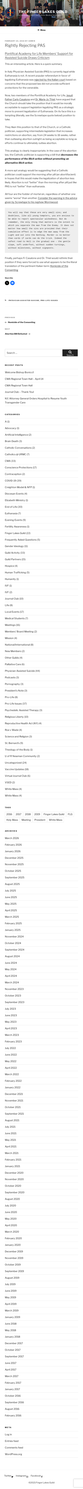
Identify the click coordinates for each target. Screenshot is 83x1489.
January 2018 (12, 1336)
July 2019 (10, 1284)
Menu (41, 30)
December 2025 (14, 857)
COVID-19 (10, 480)
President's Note (14, 690)
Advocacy (10, 428)
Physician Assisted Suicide (24, 300)
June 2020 (11, 1212)
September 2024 (14, 949)
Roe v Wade (11, 730)
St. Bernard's (12, 743)
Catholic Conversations (18, 447)
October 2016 (13, 1395)
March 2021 (11, 1153)
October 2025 (13, 870)
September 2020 (14, 1192)
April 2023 (11, 1028)
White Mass (11, 789)
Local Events (12, 611)
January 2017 (12, 1389)
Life (7, 605)
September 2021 (14, 1113)
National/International (17, 644)
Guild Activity (12, 552)
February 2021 (13, 1159)
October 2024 (13, 943)
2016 (9, 814)
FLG (70, 814)
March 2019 (12, 1310)
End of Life (11, 506)
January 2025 (13, 930)
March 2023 (12, 1035)
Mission (9, 638)
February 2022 (13, 1080)
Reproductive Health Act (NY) (21, 723)
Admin (31, 41)
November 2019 (14, 1258)
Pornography (12, 684)
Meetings (10, 625)
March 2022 (12, 1074)
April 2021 (10, 1146)
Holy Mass (12, 819)
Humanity (10, 579)
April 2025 (11, 910)
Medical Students (15, 618)
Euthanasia (11, 513)
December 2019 (14, 1251)
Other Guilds (12, 657)
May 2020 (11, 1218)
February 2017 (13, 1382)
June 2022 (11, 1054)
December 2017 (14, 1343)
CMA (8, 461)
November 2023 (14, 989)
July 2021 (10, 1126)
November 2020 (14, 1179)
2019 (37, 814)
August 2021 (12, 1120)
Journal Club (12, 598)
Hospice (9, 565)
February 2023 (13, 1041)
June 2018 (11, 1323)
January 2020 (13, 1244)
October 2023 (13, 995)
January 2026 (13, 851)
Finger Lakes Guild (15, 533)
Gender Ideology (14, 546)
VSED (8, 782)
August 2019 (12, 1277)
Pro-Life (9, 697)
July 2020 (10, 1205)
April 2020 (11, 1225)
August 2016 (12, 1409)
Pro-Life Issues (49, 300)
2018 (28, 814)
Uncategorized (13, 762)
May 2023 (11, 1021)
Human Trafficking (15, 572)
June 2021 (10, 1133)
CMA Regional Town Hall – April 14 (24, 378)
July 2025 (10, 890)
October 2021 (13, 1107)
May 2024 (11, 969)
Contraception (13, 474)
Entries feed (12, 1441)
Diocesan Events (14, 493)
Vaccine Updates (14, 769)
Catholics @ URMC (15, 454)
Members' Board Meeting (19, 631)
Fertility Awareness (15, 526)
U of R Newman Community (20, 756)
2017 (18, 814)
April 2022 (11, 1067)
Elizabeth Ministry (15, 500)
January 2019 (12, 1317)
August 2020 (12, 1199)
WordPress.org (13, 1454)
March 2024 (12, 982)
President (39, 819)
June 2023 (11, 1015)
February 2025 (13, 923)
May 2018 (10, 1330)
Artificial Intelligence (16, 434)
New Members (13, 651)
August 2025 (12, 884)
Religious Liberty (14, 716)
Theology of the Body (17, 749)
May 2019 (10, 1297)
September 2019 (14, 1271)
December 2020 (14, 1172)
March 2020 (12, 1231)
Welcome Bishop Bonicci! (19, 372)
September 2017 (14, 1356)
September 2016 (14, 1402)
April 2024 (11, 975)
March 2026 (12, 838)
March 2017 (11, 1376)
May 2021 (10, 1139)
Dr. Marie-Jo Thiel (45, 99)
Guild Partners (13, 559)
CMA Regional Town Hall (18, 385)
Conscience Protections (18, 467)
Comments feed (14, 1447)
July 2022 (10, 1048)
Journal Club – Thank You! (19, 392)
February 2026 (13, 844)
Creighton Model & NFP (18, 487)
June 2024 (11, 962)
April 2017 (10, 1369)
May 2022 (10, 1061)
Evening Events (13, 520)
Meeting (26, 819)
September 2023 (14, 1002)
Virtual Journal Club (16, 775)
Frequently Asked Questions (21, 539)
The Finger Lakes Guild (43, 12)
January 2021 (12, 1166)
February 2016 (13, 1415)
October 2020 (13, 1185)
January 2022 (12, 1087)
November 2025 (14, 864)
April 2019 (11, 1304)
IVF (7, 585)
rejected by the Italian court (49, 79)
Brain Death (11, 441)
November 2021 (14, 1100)
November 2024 (14, 936)
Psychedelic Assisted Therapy (22, 710)
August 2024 (12, 956)
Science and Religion (16, 736)
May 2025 (11, 903)
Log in (8, 1434)
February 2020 (13, 1238)
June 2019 (11, 1290)
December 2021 (14, 1094)
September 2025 (14, 877)
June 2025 (11, 897)
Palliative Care (13, 664)
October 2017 (13, 1349)
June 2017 (10, 1363)
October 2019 (13, 1264)
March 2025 (12, 916)
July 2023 (10, 1008)
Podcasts (10, 677)
